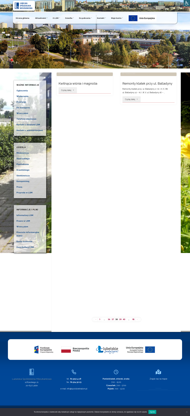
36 (108, 319)
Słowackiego (23, 158)
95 (135, 319)
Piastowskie (22, 164)
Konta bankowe (24, 241)
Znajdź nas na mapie (158, 379)
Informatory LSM (24, 215)
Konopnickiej (22, 181)
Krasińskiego (22, 170)
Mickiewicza (22, 153)
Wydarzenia (22, 96)
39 (120, 319)
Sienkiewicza (23, 175)
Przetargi (21, 102)
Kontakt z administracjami (29, 130)
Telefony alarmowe (26, 119)
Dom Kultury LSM (25, 247)
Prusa (19, 187)
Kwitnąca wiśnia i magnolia (80, 112)
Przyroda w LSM (24, 192)
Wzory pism (22, 113)
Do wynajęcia (23, 107)
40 (125, 319)
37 (112, 319)
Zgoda (152, 412)
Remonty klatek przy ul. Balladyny (138, 114)
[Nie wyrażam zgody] (186, 412)
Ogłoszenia (22, 90)
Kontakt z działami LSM (28, 124)
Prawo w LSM (23, 221)
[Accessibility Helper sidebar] (187, 3)
